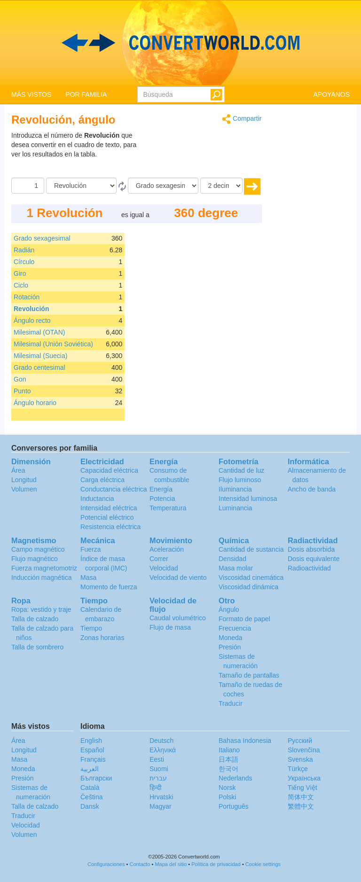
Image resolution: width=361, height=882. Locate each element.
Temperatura (168, 508)
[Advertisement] (203, 154)
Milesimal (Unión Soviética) (53, 344)
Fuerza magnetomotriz (44, 568)
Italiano (229, 750)
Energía (161, 489)
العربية (89, 769)
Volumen (24, 489)
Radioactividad (309, 568)
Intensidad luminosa (248, 498)
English (91, 740)
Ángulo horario (35, 402)
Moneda (231, 637)
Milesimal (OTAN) (39, 332)
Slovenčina (304, 750)
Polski (227, 797)
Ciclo (21, 285)
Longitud (24, 480)
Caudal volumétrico (177, 618)
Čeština (91, 797)
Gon (20, 379)
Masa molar (236, 568)
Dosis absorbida (311, 549)
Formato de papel (244, 619)
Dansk (89, 806)
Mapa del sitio (171, 864)
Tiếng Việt (302, 787)
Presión (230, 647)
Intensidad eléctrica (108, 508)
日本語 (228, 759)
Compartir (241, 119)
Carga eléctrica (102, 480)
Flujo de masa (170, 627)
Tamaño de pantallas (249, 675)
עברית (158, 778)
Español (92, 750)
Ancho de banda (312, 489)
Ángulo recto (32, 320)
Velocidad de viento (177, 577)
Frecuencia (235, 628)
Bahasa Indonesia (245, 740)
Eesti (156, 759)
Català (89, 787)
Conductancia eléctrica (113, 489)
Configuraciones (106, 864)
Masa (88, 577)
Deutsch (161, 740)
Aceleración (166, 549)
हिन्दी (155, 787)
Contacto (139, 864)
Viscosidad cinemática (251, 577)
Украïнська (304, 778)
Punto (22, 391)
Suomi (158, 769)
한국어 (228, 769)
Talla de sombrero (37, 647)
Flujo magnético (34, 558)
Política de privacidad (216, 864)
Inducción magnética (41, 577)
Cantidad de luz (241, 470)
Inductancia (97, 498)
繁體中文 (301, 806)
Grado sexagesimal (42, 238)
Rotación (26, 297)
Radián (24, 250)
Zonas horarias (102, 637)
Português (234, 806)
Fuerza (90, 549)
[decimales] (221, 186)
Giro (20, 273)
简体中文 (301, 797)
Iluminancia (235, 489)
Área (18, 470)
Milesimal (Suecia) (40, 355)
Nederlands (235, 778)
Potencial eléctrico (107, 517)
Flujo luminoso (240, 480)
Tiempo (91, 628)
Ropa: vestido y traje (41, 609)
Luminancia (235, 508)
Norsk (227, 787)
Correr (158, 558)
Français (93, 759)
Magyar (160, 806)
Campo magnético (38, 549)
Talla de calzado (34, 619)
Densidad (232, 558)
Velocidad (163, 568)
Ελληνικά (162, 750)
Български (96, 778)
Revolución (31, 308)
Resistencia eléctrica (110, 527)
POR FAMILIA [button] (86, 94)
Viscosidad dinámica (248, 587)
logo (180, 42)
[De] (81, 186)
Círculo (24, 261)
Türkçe (298, 769)
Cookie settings (263, 864)
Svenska (300, 759)
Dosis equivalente (314, 558)
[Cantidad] (27, 186)
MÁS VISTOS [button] (31, 94)
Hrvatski (161, 797)
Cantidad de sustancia (251, 549)
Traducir (231, 703)
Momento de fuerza (108, 587)
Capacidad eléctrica (109, 470)
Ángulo (229, 609)
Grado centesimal (39, 367)
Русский (300, 740)
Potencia (162, 498)
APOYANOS (331, 94)
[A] (163, 186)
